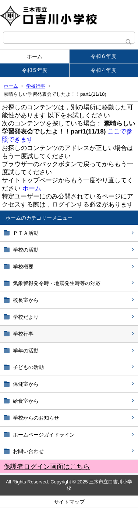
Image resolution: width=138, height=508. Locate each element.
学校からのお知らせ (36, 418)
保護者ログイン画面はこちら (47, 466)
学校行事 (35, 86)
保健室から (26, 384)
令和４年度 (103, 70)
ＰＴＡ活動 (26, 233)
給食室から (26, 401)
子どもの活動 (28, 367)
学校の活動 (26, 250)
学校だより (26, 317)
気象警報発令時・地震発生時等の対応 (56, 283)
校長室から (26, 300)
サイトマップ (69, 502)
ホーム (34, 56)
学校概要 (23, 267)
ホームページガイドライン (44, 435)
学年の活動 (26, 351)
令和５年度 (34, 70)
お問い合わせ (28, 451)
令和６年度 (103, 56)
